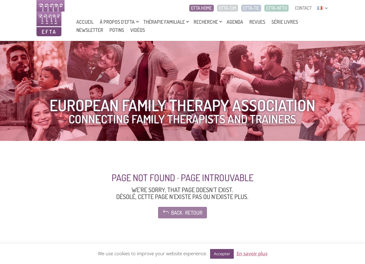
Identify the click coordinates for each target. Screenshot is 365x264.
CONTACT (303, 8)
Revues (257, 22)
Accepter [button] (222, 254)
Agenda (235, 22)
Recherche (206, 22)
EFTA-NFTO (276, 8)
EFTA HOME (201, 8)
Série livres (284, 22)
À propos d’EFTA (117, 22)
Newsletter (89, 30)
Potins (116, 30)
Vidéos (137, 30)
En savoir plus (252, 253)
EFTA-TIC (251, 8)
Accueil (85, 22)
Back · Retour (182, 212)
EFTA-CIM (227, 8)
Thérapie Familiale (164, 22)
